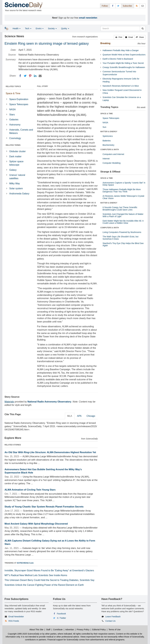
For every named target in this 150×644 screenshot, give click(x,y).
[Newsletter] (142, 6)
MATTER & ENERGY (108, 132)
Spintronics (108, 136)
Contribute (58, 629)
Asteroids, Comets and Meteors (21, 131)
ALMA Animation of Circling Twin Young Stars (30, 489)
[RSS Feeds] (137, 6)
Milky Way (14, 183)
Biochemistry (108, 145)
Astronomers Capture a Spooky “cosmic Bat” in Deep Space (124, 184)
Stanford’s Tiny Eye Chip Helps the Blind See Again (123, 244)
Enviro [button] (40, 28)
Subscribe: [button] (127, 6)
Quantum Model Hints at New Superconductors (124, 54)
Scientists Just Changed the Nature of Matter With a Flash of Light (123, 215)
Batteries (107, 140)
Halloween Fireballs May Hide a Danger (121, 50)
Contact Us (110, 621)
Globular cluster (17, 151)
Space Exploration (18, 99)
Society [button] (52, 28)
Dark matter (15, 156)
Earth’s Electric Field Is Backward (118, 59)
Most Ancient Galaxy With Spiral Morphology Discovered (36, 524)
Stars (12, 114)
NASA (12, 109)
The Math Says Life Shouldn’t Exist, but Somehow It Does (120, 237)
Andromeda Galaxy (19, 193)
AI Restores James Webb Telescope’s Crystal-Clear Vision (124, 197)
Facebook (61, 613)
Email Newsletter (16, 616)
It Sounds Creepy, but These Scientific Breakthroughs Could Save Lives (120, 208)
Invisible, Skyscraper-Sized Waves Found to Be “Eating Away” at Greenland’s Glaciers (49, 570)
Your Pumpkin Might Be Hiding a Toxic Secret (123, 63)
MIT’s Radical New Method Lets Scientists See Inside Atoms (36, 575)
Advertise (69, 629)
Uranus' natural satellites (17, 177)
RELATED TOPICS (13, 86)
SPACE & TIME (106, 114)
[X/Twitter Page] (118, 6)
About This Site (36, 629)
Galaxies (13, 119)
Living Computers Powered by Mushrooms (122, 232)
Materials (9, 401)
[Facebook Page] (113, 6)
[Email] (40, 76)
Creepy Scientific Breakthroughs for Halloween (124, 67)
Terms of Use (114, 629)
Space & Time (13, 93)
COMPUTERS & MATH (109, 150)
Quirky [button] (65, 28)
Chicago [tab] (91, 416)
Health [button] (17, 28)
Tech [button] (28, 28)
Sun (104, 127)
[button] (119, 37)
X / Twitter (61, 618)
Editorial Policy (99, 629)
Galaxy (13, 170)
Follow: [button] (105, 6)
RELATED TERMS (13, 145)
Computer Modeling (111, 163)
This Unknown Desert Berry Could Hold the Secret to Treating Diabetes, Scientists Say (49, 580)
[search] (142, 28)
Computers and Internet (113, 154)
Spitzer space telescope (16, 163)
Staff (48, 629)
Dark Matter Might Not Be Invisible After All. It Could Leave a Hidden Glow (123, 222)
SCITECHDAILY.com (25, 563)
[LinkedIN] (35, 76)
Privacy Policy (83, 629)
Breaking (105, 43)
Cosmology (15, 138)
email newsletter (88, 18)
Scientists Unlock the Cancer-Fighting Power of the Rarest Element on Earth (44, 585)
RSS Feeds (13, 621)
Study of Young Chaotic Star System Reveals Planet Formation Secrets (44, 506)
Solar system (16, 188)
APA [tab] (79, 416)
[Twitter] (25, 76)
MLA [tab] (69, 416)
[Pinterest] (30, 76)
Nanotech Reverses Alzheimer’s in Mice (121, 86)
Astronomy (14, 124)
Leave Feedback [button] (113, 616)
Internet (106, 158)
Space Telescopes (18, 104)
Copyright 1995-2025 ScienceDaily (23, 634)
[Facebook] (20, 76)
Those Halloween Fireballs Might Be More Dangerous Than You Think (122, 190)
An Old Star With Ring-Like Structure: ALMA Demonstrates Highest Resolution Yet (50, 452)
